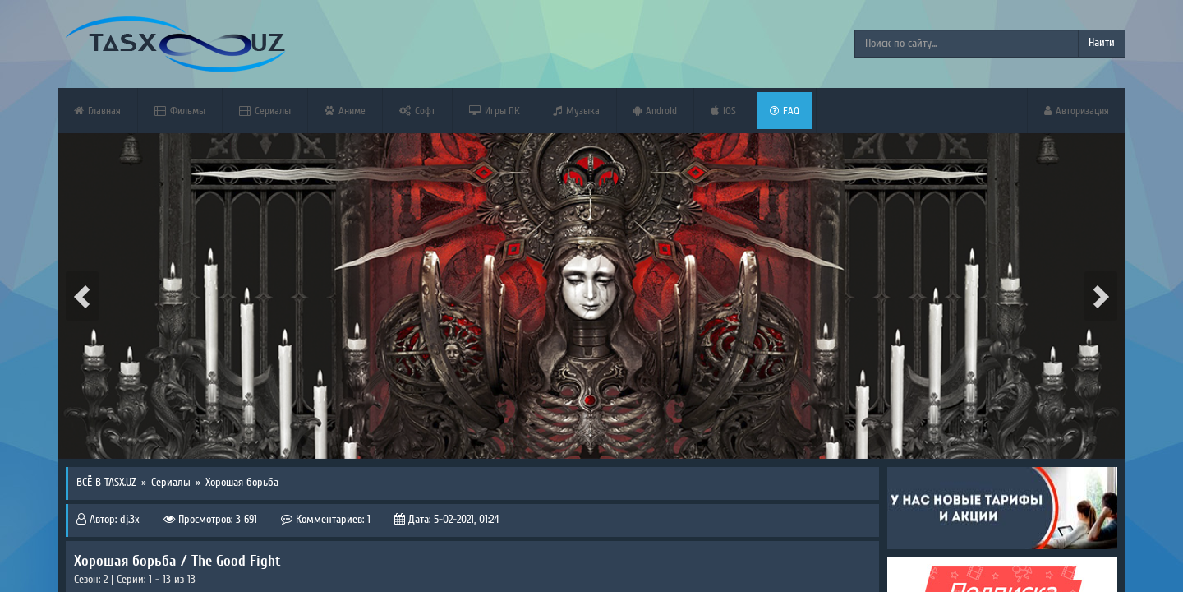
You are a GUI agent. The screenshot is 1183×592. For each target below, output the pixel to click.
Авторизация (1076, 110)
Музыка (576, 110)
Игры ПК (494, 110)
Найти (1102, 42)
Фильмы (179, 110)
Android (655, 110)
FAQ (784, 110)
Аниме (345, 110)
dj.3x (130, 519)
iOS (723, 110)
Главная (97, 110)
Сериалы (265, 110)
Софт (417, 110)
